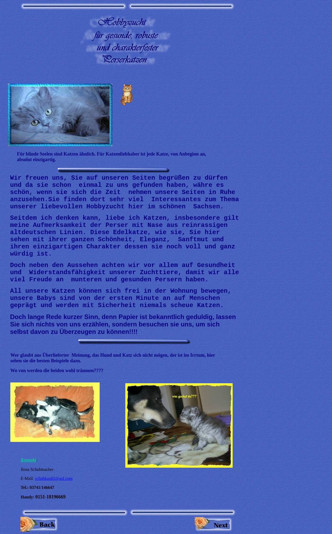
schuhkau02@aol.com (54, 478)
